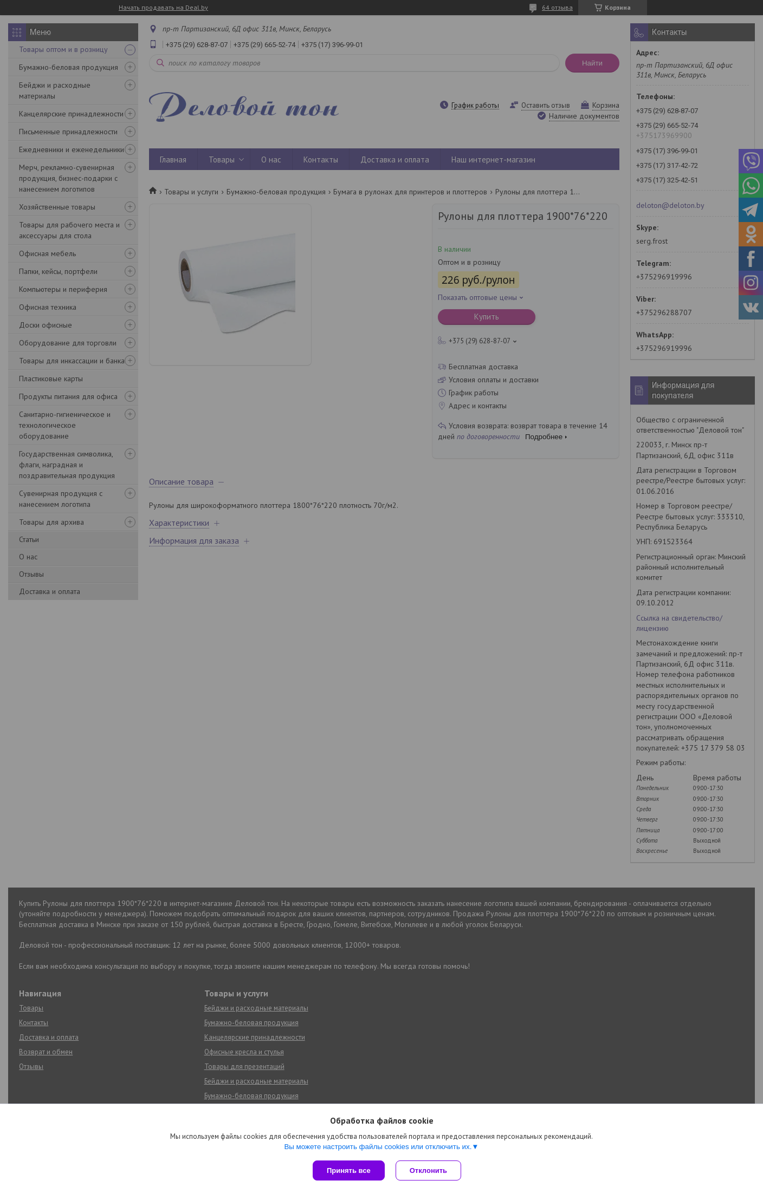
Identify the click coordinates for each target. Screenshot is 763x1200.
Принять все (349, 1170)
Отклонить (428, 1170)
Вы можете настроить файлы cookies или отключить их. (377, 1147)
